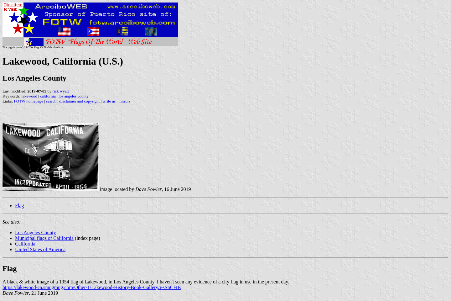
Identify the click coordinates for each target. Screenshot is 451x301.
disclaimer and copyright (79, 101)
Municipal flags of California (44, 238)
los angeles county (74, 96)
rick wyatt (61, 91)
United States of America (40, 249)
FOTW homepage (28, 101)
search (51, 101)
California (25, 243)
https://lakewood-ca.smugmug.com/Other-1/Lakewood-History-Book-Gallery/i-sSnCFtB (92, 287)
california (48, 96)
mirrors (124, 101)
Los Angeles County (35, 232)
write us (109, 101)
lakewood (29, 96)
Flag (19, 205)
